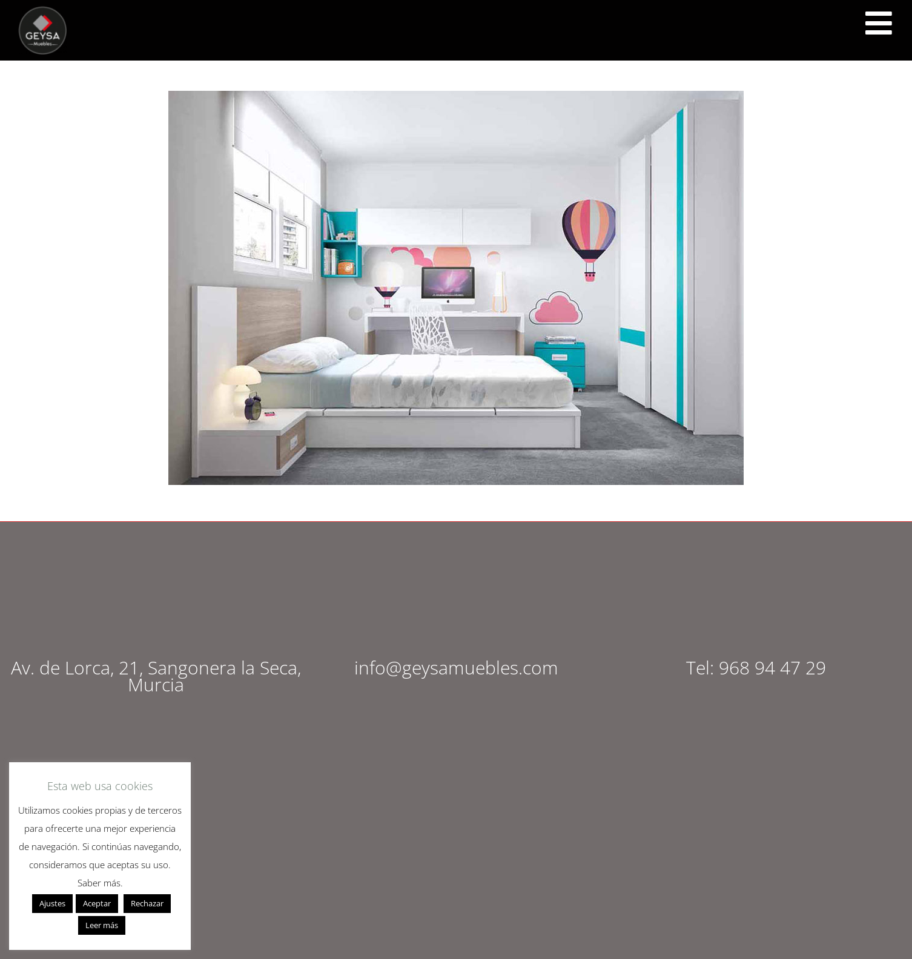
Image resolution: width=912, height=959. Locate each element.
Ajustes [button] (52, 903)
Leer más (101, 925)
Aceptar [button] (97, 903)
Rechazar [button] (147, 903)
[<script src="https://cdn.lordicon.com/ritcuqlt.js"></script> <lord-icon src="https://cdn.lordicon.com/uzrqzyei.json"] (879, 23)
